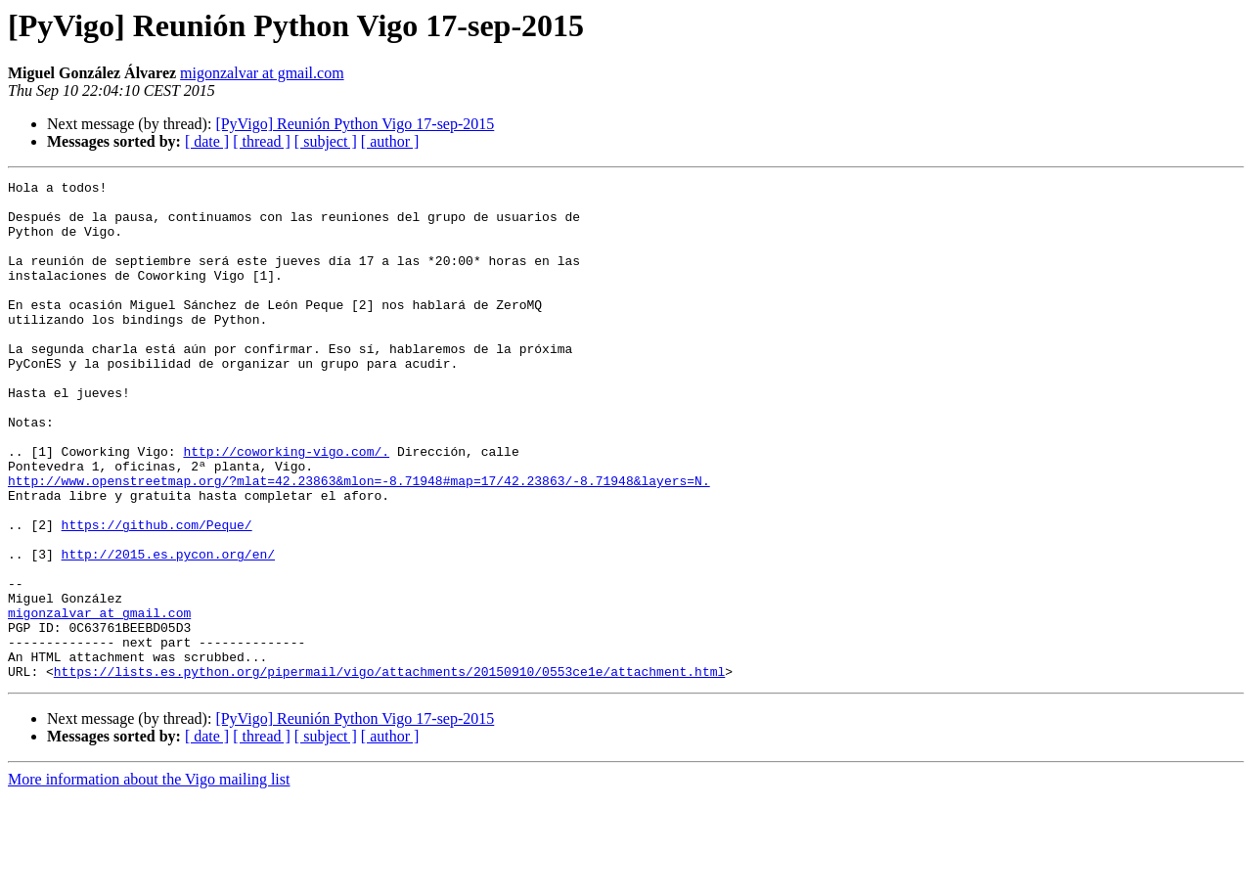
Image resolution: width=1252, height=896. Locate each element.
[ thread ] (262, 141)
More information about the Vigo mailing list (149, 879)
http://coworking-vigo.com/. (286, 506)
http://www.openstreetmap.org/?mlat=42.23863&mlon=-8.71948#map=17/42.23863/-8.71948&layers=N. (359, 542)
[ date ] (207, 141)
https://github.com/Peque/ (157, 595)
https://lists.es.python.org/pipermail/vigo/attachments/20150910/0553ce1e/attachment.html (389, 771)
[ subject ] (325, 141)
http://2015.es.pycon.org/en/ (168, 630)
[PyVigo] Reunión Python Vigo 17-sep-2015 (354, 123)
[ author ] (390, 141)
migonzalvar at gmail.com (262, 73)
